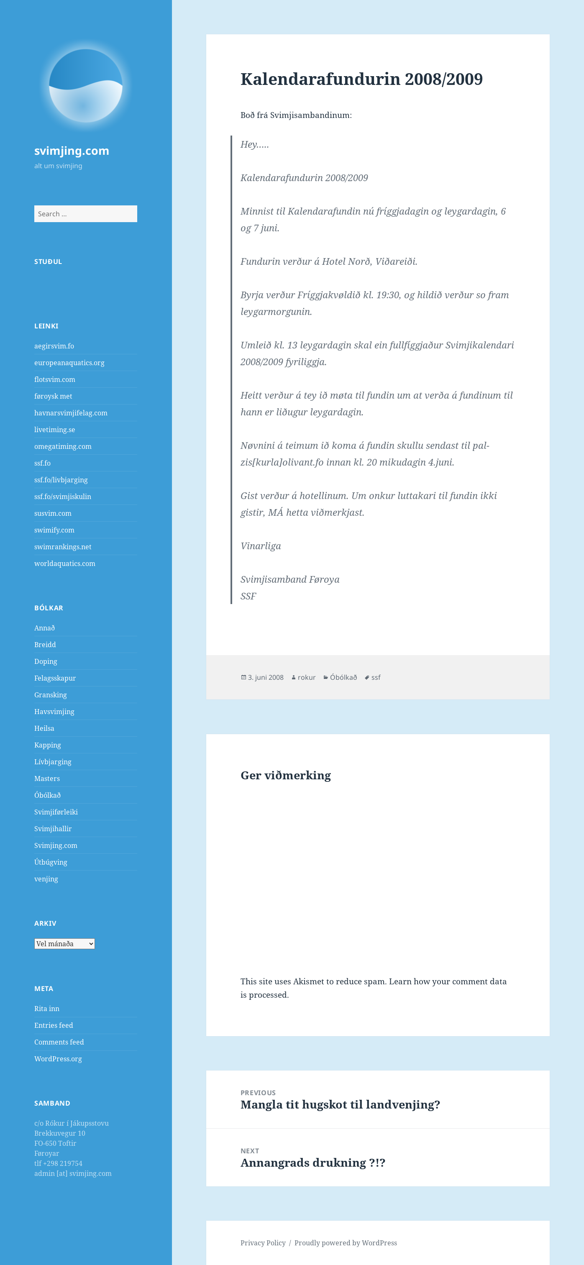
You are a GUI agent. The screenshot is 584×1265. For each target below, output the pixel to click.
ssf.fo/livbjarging (61, 479)
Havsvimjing (54, 711)
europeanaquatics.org (69, 362)
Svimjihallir (53, 828)
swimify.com (54, 530)
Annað (44, 627)
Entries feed (53, 1025)
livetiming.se (54, 429)
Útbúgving (50, 862)
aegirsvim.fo (54, 346)
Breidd (45, 644)
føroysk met (53, 396)
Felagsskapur (55, 678)
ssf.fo (42, 463)
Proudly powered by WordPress (346, 1242)
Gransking (50, 694)
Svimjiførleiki (56, 812)
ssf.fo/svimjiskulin (62, 496)
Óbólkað (47, 795)
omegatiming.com (63, 446)
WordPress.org (58, 1058)
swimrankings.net (63, 546)
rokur (307, 677)
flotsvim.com (54, 379)
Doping (45, 661)
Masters (47, 778)
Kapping (47, 745)
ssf (376, 677)
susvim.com (53, 513)
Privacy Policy (263, 1242)
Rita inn (46, 1008)
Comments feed (59, 1042)
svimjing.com (72, 150)
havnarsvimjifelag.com (71, 412)
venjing (46, 878)
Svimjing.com (55, 845)
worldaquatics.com (64, 563)
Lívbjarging (53, 761)
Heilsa (44, 728)
